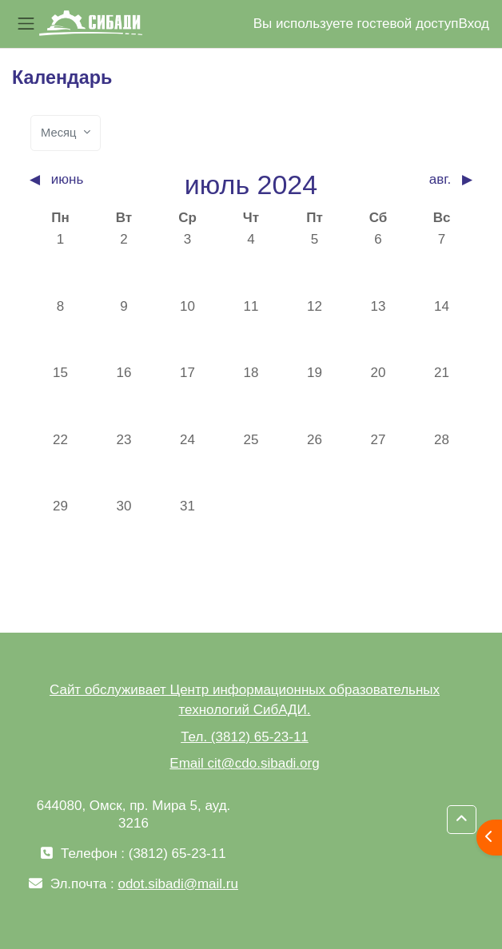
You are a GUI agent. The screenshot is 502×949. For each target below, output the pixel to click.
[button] (461, 819)
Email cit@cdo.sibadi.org (244, 763)
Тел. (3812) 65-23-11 (245, 737)
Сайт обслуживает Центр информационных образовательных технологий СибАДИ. (245, 700)
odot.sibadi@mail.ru (178, 883)
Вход (474, 23)
